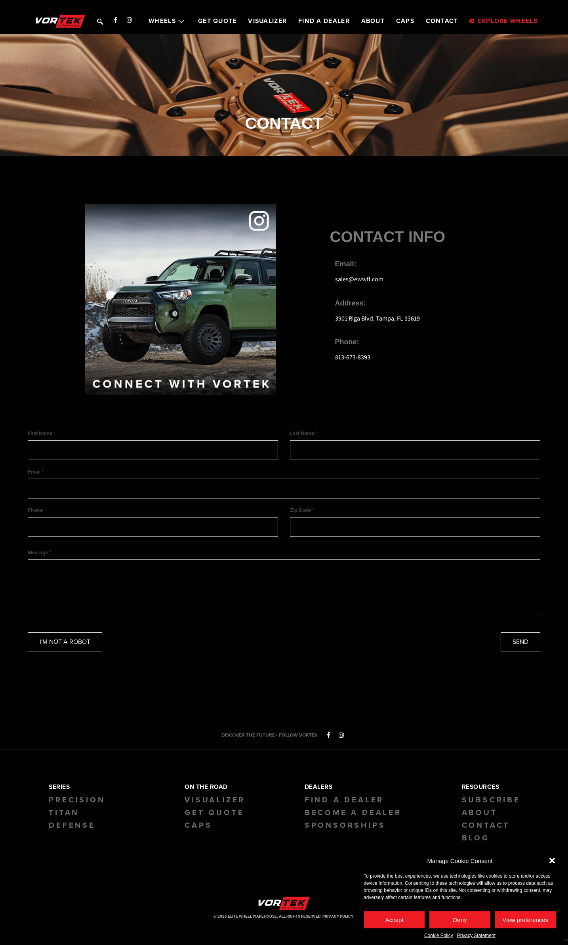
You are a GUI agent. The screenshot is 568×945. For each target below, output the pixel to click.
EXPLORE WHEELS (503, 21)
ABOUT (373, 21)
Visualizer (215, 806)
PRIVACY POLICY (337, 922)
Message (39, 559)
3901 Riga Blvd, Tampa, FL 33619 (377, 318)
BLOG (476, 844)
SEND (520, 648)
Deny (460, 921)
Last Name (303, 433)
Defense (72, 831)
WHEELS (168, 21)
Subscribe (491, 806)
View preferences (526, 921)
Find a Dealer (344, 806)
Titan (64, 819)
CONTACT (442, 21)
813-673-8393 (352, 357)
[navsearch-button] (99, 21)
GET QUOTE (217, 21)
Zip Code (302, 515)
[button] (552, 863)
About (479, 819)
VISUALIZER (267, 21)
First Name (41, 433)
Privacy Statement (476, 937)
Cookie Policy (438, 937)
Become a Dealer (353, 819)
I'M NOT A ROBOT (65, 648)
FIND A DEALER (324, 21)
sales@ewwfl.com (359, 279)
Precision (77, 806)
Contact (486, 831)
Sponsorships (345, 831)
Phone (37, 515)
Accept (394, 921)
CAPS (405, 21)
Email (35, 474)
